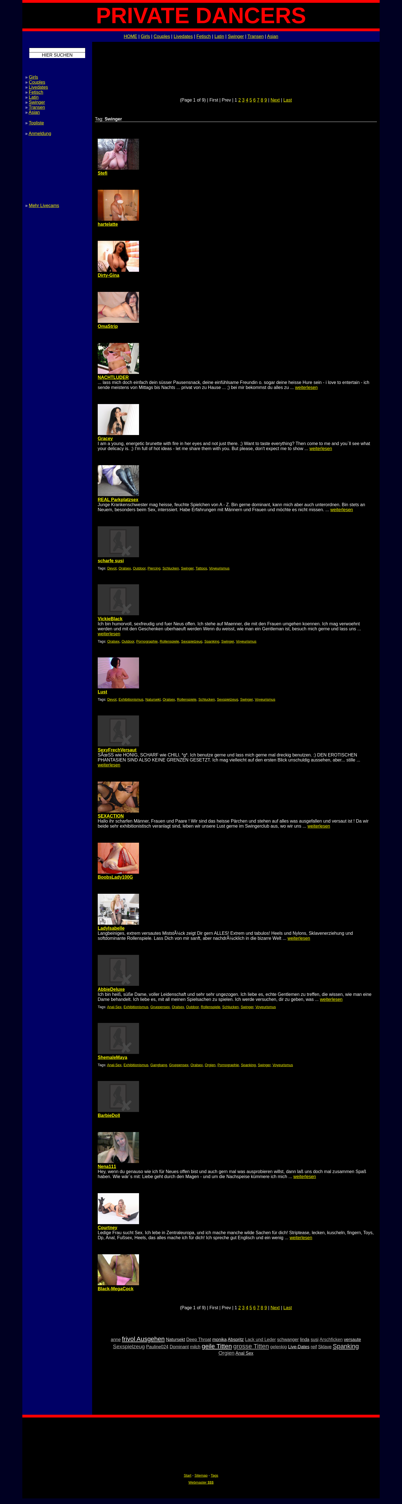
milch (195, 1346)
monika (219, 1339)
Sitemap (201, 1475)
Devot (111, 568)
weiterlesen (306, 387)
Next (275, 100)
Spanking (211, 641)
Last (287, 100)
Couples (162, 36)
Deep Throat (198, 1339)
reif (314, 1346)
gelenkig (278, 1346)
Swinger (236, 36)
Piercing (154, 568)
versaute (352, 1339)
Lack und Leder (260, 1339)
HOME (130, 36)
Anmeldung (39, 133)
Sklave (325, 1346)
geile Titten (217, 1346)
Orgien (210, 1065)
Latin (219, 36)
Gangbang (158, 1065)
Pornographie (147, 641)
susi (315, 1339)
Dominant (179, 1346)
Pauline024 (157, 1346)
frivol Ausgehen (143, 1338)
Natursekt (153, 699)
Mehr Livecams (44, 205)
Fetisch (204, 36)
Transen (255, 36)
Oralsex (125, 568)
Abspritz (236, 1339)
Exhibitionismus (131, 699)
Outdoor (139, 568)
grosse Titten (251, 1346)
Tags (214, 1475)
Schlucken (170, 568)
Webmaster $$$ (201, 1482)
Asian (272, 36)
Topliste (36, 123)
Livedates (183, 36)
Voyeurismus (219, 568)
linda (304, 1339)
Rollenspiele (169, 641)
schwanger (288, 1339)
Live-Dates (298, 1346)
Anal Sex (244, 1353)
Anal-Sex (114, 1007)
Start (187, 1475)
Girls (145, 36)
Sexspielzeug (191, 641)
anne (116, 1339)
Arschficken (331, 1339)
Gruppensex (160, 1007)
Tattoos (201, 568)
